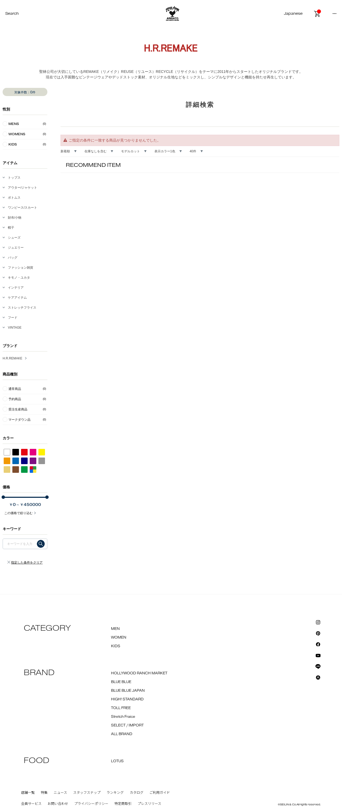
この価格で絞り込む (18, 513)
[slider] (3, 497)
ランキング (115, 793)
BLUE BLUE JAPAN (128, 691)
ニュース (60, 793)
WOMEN (118, 637)
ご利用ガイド (159, 793)
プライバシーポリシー (91, 804)
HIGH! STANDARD (127, 699)
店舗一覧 (28, 793)
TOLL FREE (121, 708)
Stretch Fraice (123, 717)
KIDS (115, 646)
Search (12, 13)
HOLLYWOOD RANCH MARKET (139, 673)
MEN (115, 629)
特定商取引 (123, 804)
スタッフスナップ (86, 793)
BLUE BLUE (121, 682)
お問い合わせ (58, 804)
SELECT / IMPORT (127, 725)
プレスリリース (149, 804)
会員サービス (31, 804)
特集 (44, 793)
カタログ (136, 793)
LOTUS (117, 761)
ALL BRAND (121, 734)
